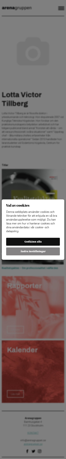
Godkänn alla (33, 241)
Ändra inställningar (33, 251)
